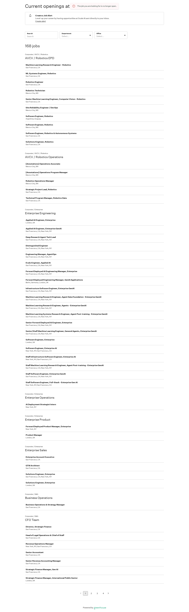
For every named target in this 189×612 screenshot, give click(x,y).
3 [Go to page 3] (97, 593)
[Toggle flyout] (90, 35)
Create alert (40, 21)
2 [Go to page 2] (91, 593)
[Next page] (108, 594)
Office (98, 33)
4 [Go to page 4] (103, 593)
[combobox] (96, 36)
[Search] (41, 37)
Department (66, 33)
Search (30, 33)
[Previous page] (80, 594)
